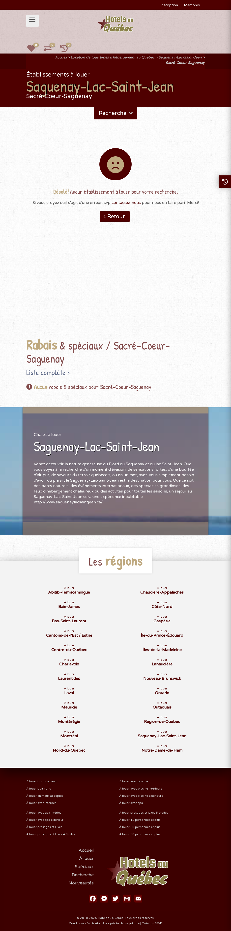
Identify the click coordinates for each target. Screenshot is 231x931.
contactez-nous (126, 202)
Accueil (61, 57)
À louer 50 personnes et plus (139, 834)
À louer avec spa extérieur (44, 819)
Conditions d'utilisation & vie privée (94, 923)
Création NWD (152, 923)
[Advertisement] (115, 287)
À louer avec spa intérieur (44, 812)
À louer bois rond (38, 788)
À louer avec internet (41, 803)
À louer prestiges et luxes (44, 827)
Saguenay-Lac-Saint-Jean (180, 57)
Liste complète (45, 372)
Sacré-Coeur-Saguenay (185, 63)
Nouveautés (81, 883)
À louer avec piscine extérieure (141, 795)
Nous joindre (130, 923)
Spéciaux (84, 866)
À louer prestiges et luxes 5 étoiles (143, 812)
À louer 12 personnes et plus (139, 819)
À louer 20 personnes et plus (139, 827)
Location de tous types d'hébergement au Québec (112, 57)
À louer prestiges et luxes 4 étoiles (50, 834)
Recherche (116, 113)
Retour (116, 216)
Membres (192, 5)
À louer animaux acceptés (44, 795)
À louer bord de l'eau (41, 781)
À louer (86, 858)
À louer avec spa (131, 803)
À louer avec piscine (133, 781)
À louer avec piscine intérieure (140, 788)
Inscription (169, 5)
